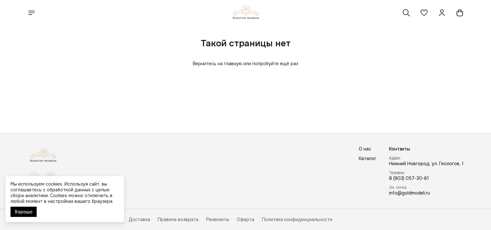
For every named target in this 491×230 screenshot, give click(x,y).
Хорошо (23, 212)
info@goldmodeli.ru (409, 193)
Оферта (245, 219)
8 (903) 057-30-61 (409, 178)
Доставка (139, 219)
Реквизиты (217, 219)
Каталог (367, 158)
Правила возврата (178, 219)
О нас (365, 149)
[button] (424, 13)
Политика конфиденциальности (297, 219)
